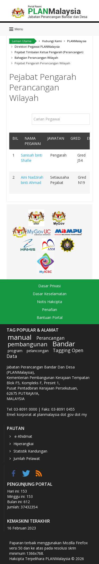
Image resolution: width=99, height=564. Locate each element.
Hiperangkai (23, 443)
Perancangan (50, 338)
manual (19, 337)
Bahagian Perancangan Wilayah (36, 58)
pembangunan (28, 344)
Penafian (49, 309)
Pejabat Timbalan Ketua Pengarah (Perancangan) (49, 52)
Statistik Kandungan (30, 451)
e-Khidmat (22, 436)
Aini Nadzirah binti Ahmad (32, 180)
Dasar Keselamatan (50, 293)
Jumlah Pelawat (26, 458)
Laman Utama (21, 41)
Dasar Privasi (49, 285)
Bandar (63, 343)
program (15, 350)
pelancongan (38, 350)
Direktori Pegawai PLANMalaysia (37, 46)
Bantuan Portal (50, 317)
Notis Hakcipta (49, 301)
